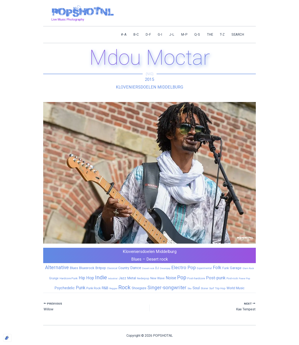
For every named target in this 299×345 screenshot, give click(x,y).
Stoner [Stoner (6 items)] (204, 288)
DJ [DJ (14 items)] (157, 268)
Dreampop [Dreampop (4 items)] (165, 268)
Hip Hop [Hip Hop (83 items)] (86, 277)
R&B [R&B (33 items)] (105, 288)
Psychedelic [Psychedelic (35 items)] (65, 288)
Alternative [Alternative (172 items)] (57, 267)
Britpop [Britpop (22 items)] (100, 268)
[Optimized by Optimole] (7, 338)
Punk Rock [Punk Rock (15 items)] (93, 288)
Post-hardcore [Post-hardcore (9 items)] (196, 278)
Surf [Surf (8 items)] (211, 288)
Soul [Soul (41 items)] (196, 288)
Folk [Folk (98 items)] (217, 267)
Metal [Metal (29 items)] (131, 278)
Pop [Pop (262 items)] (181, 278)
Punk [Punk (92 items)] (80, 287)
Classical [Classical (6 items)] (112, 268)
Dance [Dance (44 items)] (135, 268)
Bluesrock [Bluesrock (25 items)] (86, 268)
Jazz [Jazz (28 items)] (122, 278)
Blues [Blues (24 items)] (74, 268)
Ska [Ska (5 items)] (189, 288)
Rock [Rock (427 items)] (124, 287)
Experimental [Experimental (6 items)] (204, 268)
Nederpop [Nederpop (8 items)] (143, 278)
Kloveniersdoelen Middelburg (149, 87)
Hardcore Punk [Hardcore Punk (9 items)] (69, 278)
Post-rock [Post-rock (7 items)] (232, 278)
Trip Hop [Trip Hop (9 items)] (220, 288)
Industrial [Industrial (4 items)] (113, 278)
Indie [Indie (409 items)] (101, 277)
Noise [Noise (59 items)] (171, 278)
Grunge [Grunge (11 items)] (54, 278)
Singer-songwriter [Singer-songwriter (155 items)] (166, 287)
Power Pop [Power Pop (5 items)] (244, 278)
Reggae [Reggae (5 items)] (113, 288)
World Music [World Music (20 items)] (235, 288)
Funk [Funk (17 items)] (225, 268)
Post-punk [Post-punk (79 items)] (215, 277)
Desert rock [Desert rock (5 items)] (148, 268)
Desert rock (157, 259)
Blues (136, 259)
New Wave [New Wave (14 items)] (157, 278)
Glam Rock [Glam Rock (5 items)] (248, 268)
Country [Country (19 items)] (123, 268)
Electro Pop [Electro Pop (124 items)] (183, 267)
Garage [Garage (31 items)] (235, 268)
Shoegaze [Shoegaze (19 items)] (139, 288)
